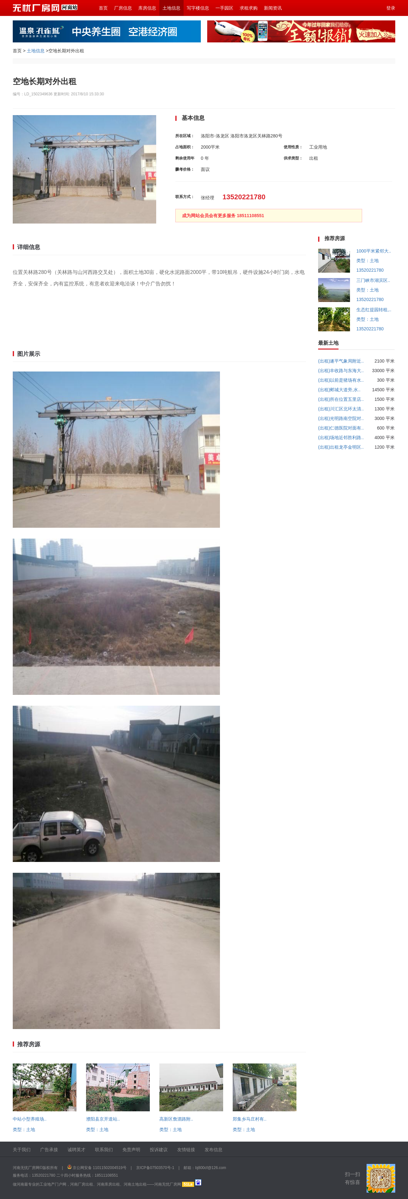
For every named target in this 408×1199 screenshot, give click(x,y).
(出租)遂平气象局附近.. (341, 361)
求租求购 (249, 8)
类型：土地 (24, 1129)
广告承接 (49, 1149)
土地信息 (171, 8)
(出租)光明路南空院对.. (341, 418)
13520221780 (370, 270)
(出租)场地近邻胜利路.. (341, 437)
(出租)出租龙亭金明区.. (341, 447)
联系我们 (104, 1149)
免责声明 (131, 1149)
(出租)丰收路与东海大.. (341, 370)
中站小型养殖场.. (30, 1119)
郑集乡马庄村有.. (249, 1119)
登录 (390, 8)
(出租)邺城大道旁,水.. (339, 389)
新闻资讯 (273, 8)
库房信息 (147, 8)
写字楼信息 (198, 8)
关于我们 (22, 1149)
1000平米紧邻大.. (373, 251)
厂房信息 (123, 8)
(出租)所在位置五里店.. (341, 399)
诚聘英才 (76, 1149)
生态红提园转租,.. (373, 309)
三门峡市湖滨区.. (373, 280)
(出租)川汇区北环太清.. (341, 408)
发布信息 (213, 1149)
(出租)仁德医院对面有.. (341, 427)
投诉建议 (159, 1149)
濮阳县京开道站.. (103, 1119)
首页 (103, 8)
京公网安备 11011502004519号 (100, 1168)
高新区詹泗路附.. (176, 1119)
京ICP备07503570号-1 (155, 1168)
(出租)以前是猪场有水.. (341, 380)
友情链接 (186, 1149)
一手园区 (224, 8)
